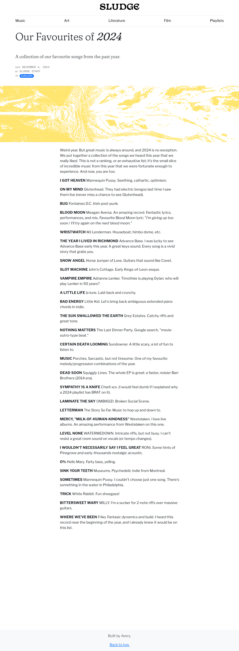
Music (20, 20)
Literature (116, 20)
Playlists (217, 20)
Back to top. (120, 645)
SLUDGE (120, 7)
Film (167, 20)
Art (66, 20)
